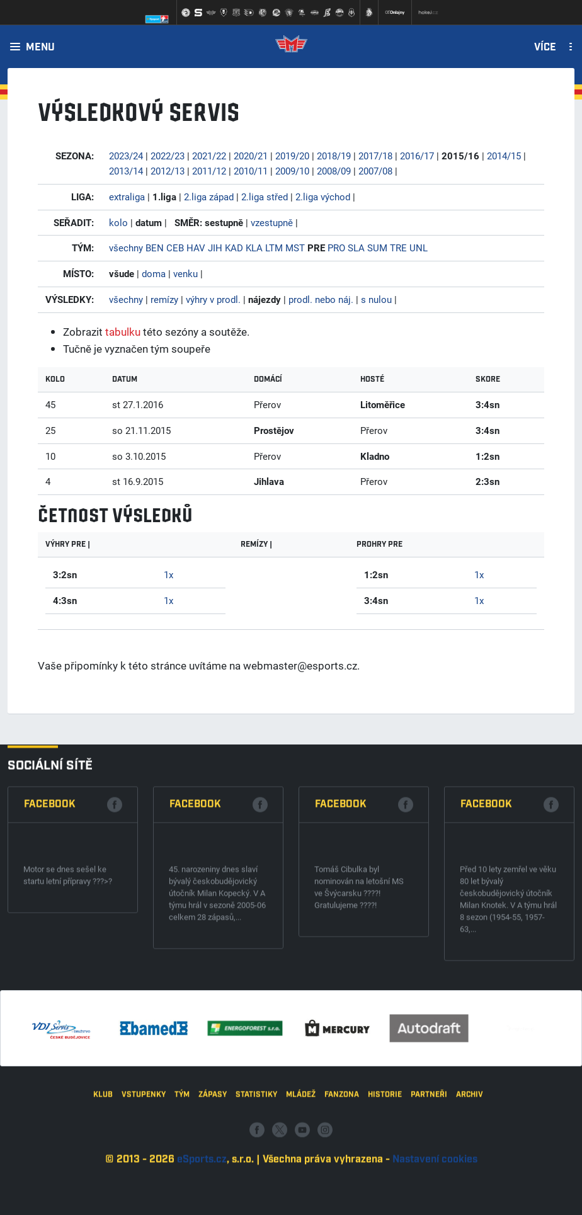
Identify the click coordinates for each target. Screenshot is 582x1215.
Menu (40, 48)
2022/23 (168, 155)
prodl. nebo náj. (320, 299)
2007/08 (375, 170)
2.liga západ (209, 196)
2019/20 (292, 155)
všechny (126, 247)
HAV (195, 247)
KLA (254, 247)
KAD (234, 247)
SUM (377, 247)
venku (185, 273)
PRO (336, 247)
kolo (118, 222)
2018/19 (334, 155)
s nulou (376, 299)
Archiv (469, 1156)
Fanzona (341, 1156)
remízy (164, 299)
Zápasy (212, 1156)
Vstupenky (144, 1156)
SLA (356, 247)
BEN (155, 247)
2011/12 (209, 170)
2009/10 (292, 170)
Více (545, 48)
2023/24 (126, 155)
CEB (175, 247)
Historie (385, 1156)
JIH (215, 247)
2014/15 (504, 155)
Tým (182, 1156)
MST (295, 247)
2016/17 (417, 155)
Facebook (50, 915)
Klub (103, 1156)
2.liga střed (264, 196)
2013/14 (126, 170)
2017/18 (375, 155)
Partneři (429, 1156)
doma (154, 273)
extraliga (127, 196)
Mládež (301, 1156)
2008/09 (334, 170)
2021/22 (209, 155)
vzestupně (272, 222)
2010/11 (251, 170)
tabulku (122, 331)
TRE (398, 247)
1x (168, 574)
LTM (274, 247)
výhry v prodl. (213, 299)
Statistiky (256, 1156)
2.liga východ (322, 196)
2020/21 (251, 155)
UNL (418, 247)
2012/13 (168, 170)
